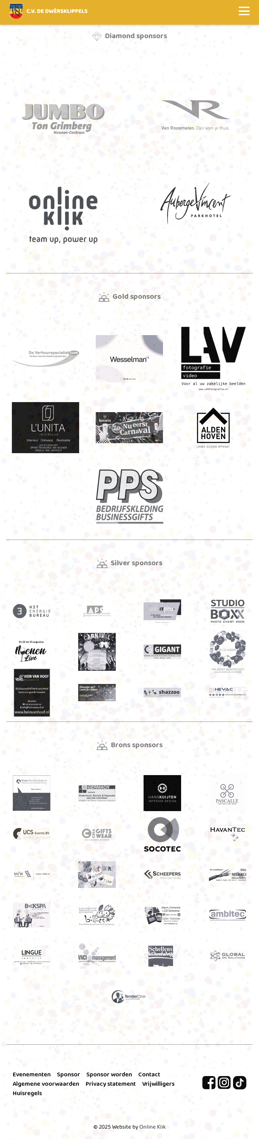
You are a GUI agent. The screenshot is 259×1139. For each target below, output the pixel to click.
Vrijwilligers (158, 1084)
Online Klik (153, 1127)
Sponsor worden (109, 1074)
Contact (149, 1074)
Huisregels (27, 1093)
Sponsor (68, 1074)
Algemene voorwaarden (46, 1084)
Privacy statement (110, 1084)
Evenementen (32, 1074)
